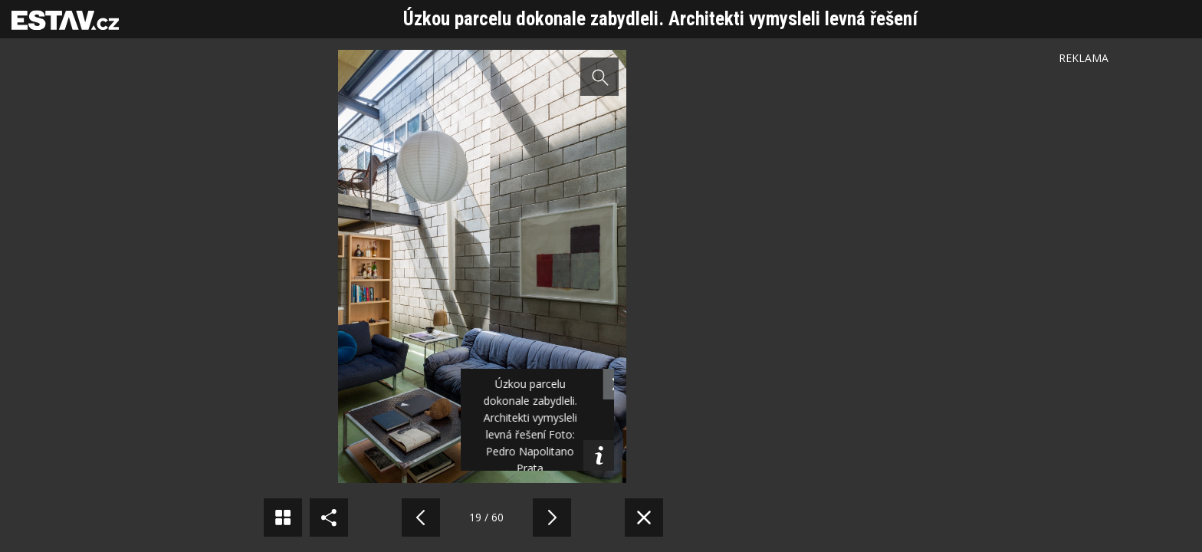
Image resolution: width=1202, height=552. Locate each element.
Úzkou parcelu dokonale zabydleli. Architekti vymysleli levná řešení (660, 19)
